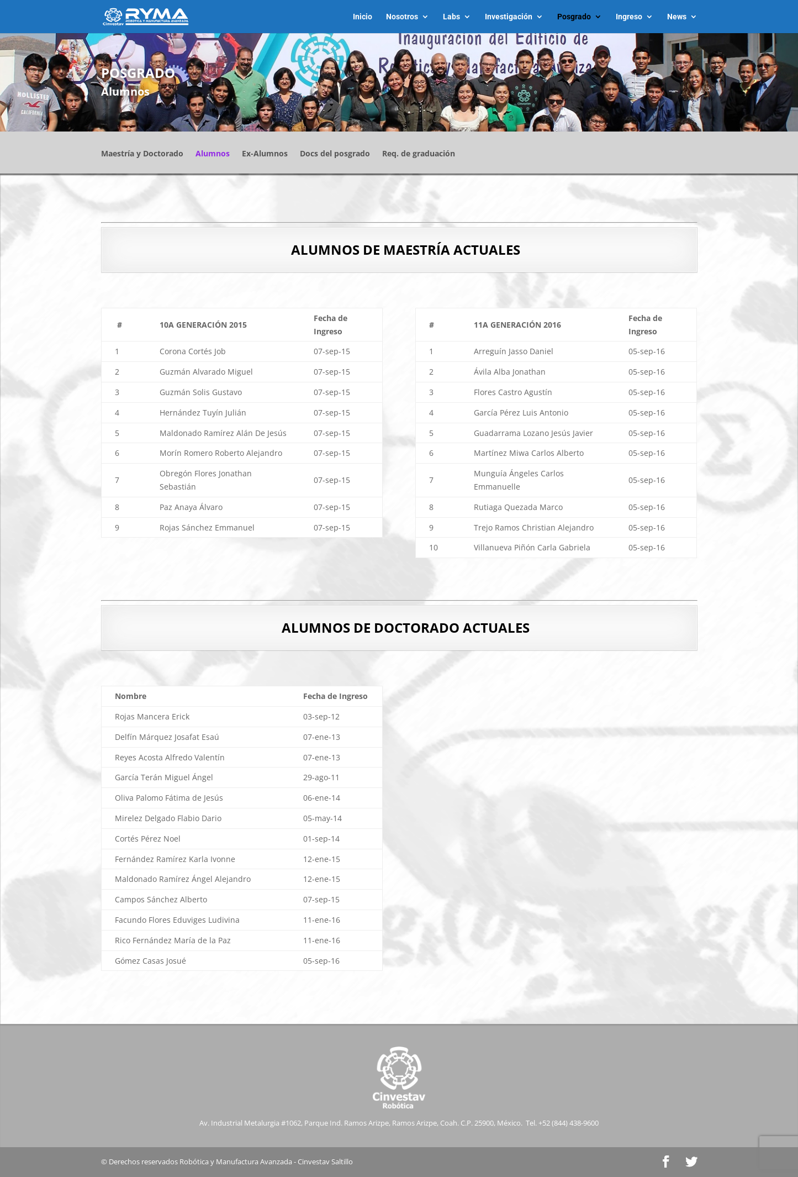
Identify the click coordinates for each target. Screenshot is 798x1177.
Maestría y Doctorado (142, 154)
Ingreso (629, 17)
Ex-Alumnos (265, 154)
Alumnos (212, 154)
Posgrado (574, 17)
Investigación (508, 17)
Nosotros (402, 17)
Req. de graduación (418, 154)
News (676, 17)
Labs (451, 17)
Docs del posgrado (335, 154)
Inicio (362, 17)
